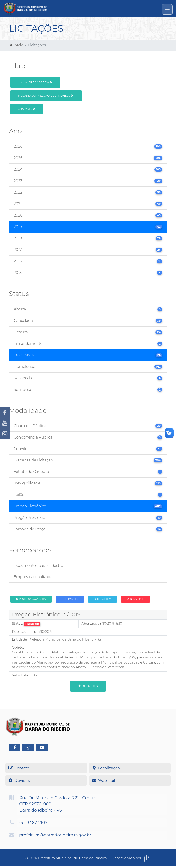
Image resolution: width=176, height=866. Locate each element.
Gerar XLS (70, 599)
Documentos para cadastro (38, 565)
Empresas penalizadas (34, 577)
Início (16, 45)
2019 (26, 109)
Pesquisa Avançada (31, 599)
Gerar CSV (102, 599)
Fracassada (35, 82)
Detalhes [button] (88, 686)
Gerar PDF (135, 599)
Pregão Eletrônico (46, 95)
